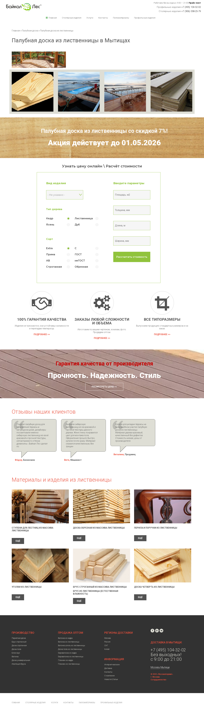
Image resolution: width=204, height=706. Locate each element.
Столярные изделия (71, 17)
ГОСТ (81, 254)
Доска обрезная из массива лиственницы (99, 519)
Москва (107, 630)
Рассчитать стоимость (135, 256)
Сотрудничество (158, 671)
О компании (109, 667)
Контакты (103, 17)
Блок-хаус (16, 645)
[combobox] (68, 194)
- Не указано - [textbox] (60, 194)
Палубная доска (30, 30)
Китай (106, 641)
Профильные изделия (144, 17)
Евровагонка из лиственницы (70, 648)
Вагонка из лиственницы (68, 633)
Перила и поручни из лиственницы (155, 519)
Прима (54, 254)
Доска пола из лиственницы (70, 641)
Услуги (89, 17)
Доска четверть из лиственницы (154, 578)
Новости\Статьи (111, 671)
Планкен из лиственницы (69, 656)
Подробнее (40, 334)
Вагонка (15, 648)
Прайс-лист (195, 3)
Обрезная (85, 266)
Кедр (53, 218)
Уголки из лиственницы (27, 578)
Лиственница (87, 218)
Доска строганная (19, 637)
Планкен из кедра (65, 652)
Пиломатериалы (121, 17)
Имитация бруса (19, 656)
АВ (52, 260)
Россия (107, 633)
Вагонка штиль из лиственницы (71, 637)
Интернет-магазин (112, 656)
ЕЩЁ (18, 532)
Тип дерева (58, 209)
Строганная (57, 266)
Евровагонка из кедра (67, 645)
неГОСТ (83, 260)
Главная (53, 17)
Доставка (108, 660)
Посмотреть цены (103, 386)
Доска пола (16, 641)
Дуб (80, 224)
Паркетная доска (19, 630)
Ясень (54, 224)
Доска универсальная (21, 652)
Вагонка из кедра (65, 630)
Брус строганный (19, 633)
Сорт (53, 239)
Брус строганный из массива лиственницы (100, 578)
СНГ (106, 637)
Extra (53, 248)
